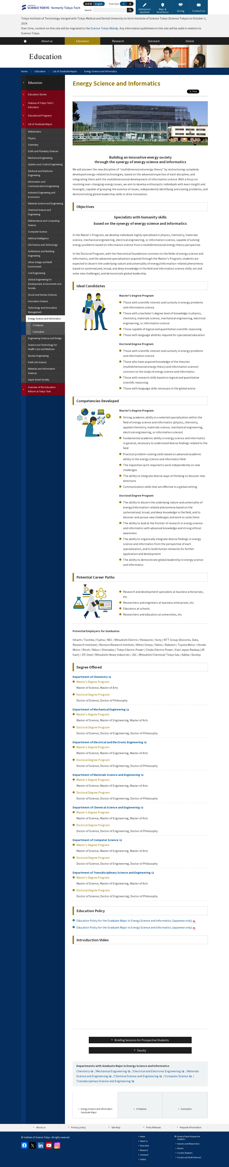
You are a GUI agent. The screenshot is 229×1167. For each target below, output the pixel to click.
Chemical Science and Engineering (136, 1076)
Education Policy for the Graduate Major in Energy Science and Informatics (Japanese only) (136, 920)
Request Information (190, 1127)
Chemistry (83, 1071)
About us (41, 1127)
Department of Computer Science (96, 840)
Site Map (115, 1127)
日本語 (88, 3)
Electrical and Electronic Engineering (157, 1071)
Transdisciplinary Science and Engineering (103, 1081)
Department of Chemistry (90, 677)
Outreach (144, 1154)
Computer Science (176, 1076)
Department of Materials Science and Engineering (106, 775)
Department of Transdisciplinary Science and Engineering (112, 872)
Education (40, 71)
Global (143, 1159)
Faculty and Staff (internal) (189, 1157)
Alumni (180, 1148)
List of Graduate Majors (65, 71)
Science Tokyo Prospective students (188, 1138)
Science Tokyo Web (102, 28)
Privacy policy (78, 1127)
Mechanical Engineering (111, 1071)
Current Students (184, 1152)
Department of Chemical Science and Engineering (106, 807)
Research (144, 1150)
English (98, 3)
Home (24, 71)
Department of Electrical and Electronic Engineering (108, 742)
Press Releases (153, 1127)
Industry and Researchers (188, 1143)
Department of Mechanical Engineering (99, 709)
